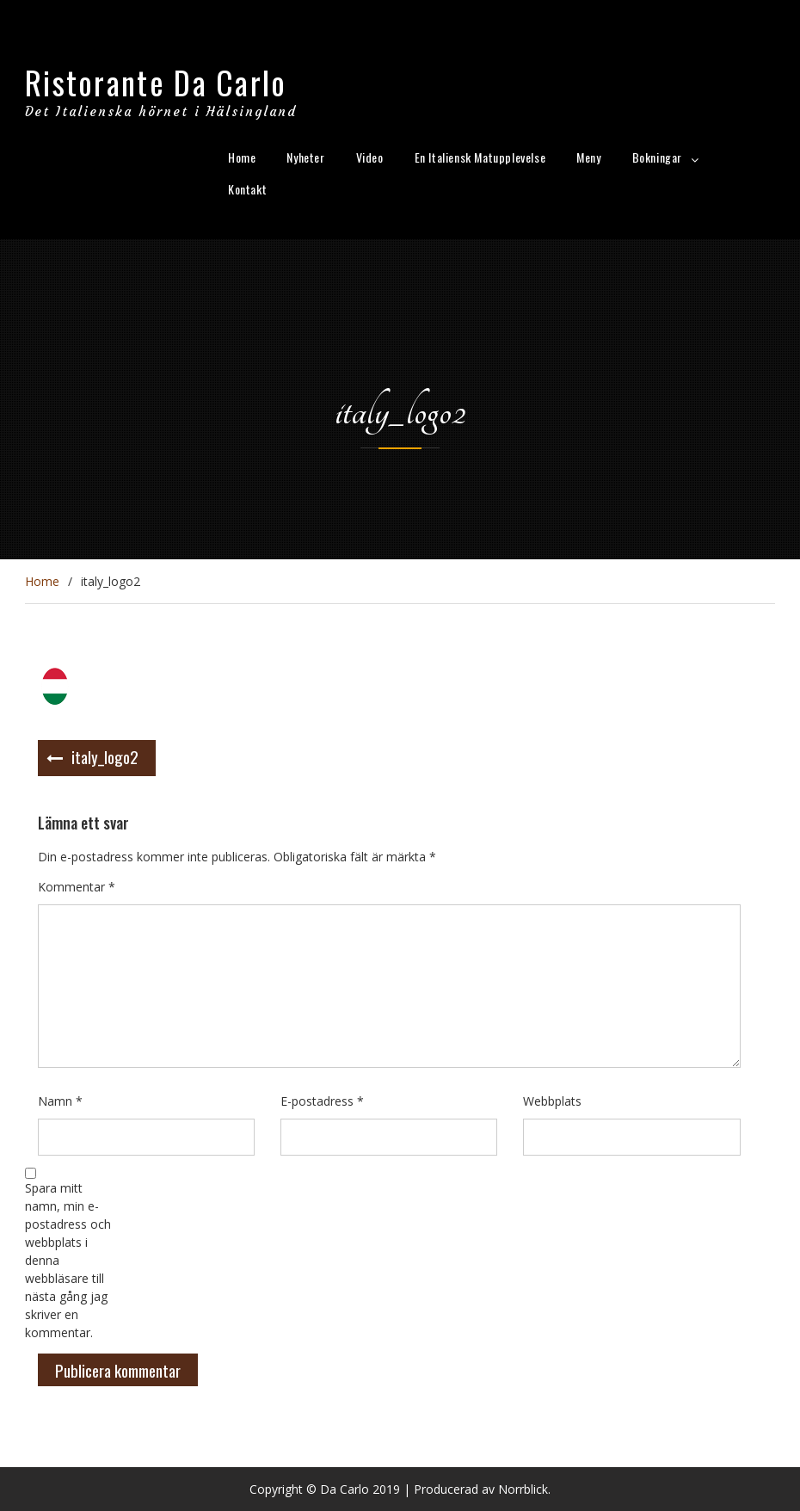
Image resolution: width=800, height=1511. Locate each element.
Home (241, 157)
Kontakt (247, 189)
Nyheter (305, 157)
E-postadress (322, 1101)
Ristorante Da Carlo (156, 82)
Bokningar (657, 157)
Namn (60, 1101)
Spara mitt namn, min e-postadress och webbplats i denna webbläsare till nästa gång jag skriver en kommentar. (68, 1260)
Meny (588, 157)
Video (370, 157)
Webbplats (552, 1101)
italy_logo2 (104, 756)
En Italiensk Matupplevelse (480, 157)
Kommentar (76, 887)
